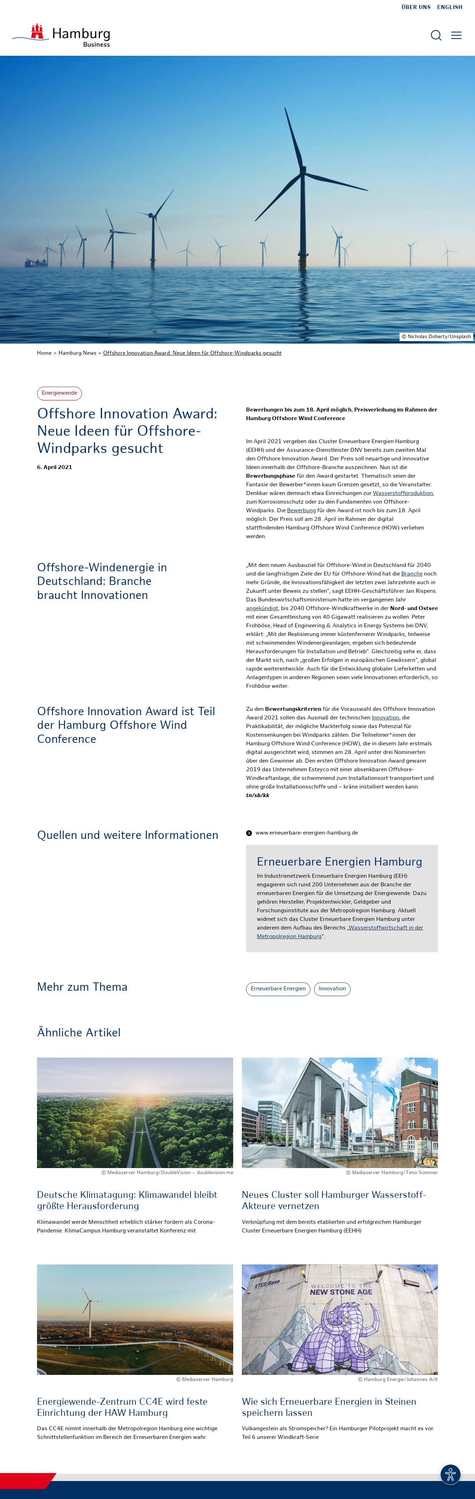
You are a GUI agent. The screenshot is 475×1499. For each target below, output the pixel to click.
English (450, 7)
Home (44, 353)
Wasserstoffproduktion (403, 493)
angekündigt (262, 609)
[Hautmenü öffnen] (456, 35)
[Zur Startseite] (61, 35)
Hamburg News (77, 353)
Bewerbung (301, 511)
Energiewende (59, 393)
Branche (412, 574)
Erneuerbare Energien (278, 989)
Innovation (385, 718)
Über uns (416, 7)
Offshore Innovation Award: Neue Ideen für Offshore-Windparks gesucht (192, 353)
